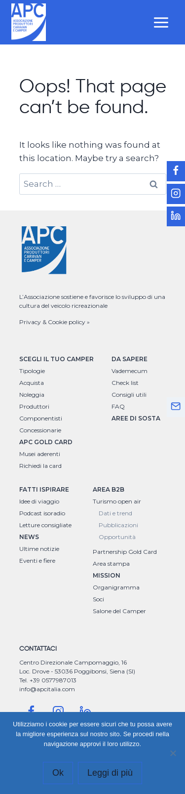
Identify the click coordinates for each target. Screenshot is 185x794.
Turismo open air (117, 501)
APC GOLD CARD (46, 442)
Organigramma (116, 587)
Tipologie (32, 371)
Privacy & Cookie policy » (54, 322)
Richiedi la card (40, 465)
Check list (125, 382)
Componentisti (40, 418)
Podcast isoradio (42, 513)
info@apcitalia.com (47, 689)
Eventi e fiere (37, 560)
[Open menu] (161, 22)
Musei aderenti (39, 454)
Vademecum (129, 371)
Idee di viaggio (39, 501)
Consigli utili (129, 394)
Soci (98, 599)
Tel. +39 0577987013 (47, 680)
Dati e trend (115, 513)
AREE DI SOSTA (135, 418)
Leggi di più (110, 773)
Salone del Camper (119, 611)
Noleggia (31, 394)
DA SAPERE (129, 359)
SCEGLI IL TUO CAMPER (56, 359)
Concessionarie (40, 430)
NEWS (29, 537)
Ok (58, 773)
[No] (173, 753)
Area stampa (111, 563)
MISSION (106, 575)
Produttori (34, 406)
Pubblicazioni (118, 525)
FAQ (118, 406)
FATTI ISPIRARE (44, 489)
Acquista (31, 382)
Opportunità (117, 537)
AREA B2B (108, 489)
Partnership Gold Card (125, 551)
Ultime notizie (39, 548)
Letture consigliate (45, 525)
